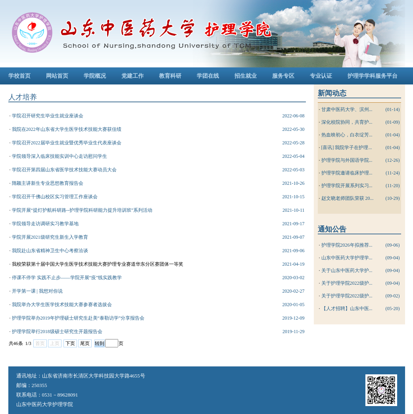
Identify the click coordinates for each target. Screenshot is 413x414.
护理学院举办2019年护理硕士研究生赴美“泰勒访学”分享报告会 (78, 318)
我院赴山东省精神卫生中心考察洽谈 (50, 250)
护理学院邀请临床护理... (347, 173)
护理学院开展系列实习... (347, 185)
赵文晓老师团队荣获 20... (347, 198)
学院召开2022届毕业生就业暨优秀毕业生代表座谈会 (66, 143)
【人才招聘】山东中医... (347, 308)
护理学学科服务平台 (373, 76)
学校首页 (19, 76)
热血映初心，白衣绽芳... (347, 135)
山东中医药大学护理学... (347, 258)
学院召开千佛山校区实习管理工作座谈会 (55, 196)
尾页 (85, 343)
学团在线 (208, 76)
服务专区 (283, 76)
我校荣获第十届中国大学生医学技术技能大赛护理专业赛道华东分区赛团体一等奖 (97, 264)
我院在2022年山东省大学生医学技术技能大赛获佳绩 (66, 129)
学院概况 (95, 76)
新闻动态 (332, 93)
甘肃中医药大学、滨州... (347, 109)
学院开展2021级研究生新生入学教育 (50, 237)
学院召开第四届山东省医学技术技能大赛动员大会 (64, 169)
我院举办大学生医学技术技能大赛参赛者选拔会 (62, 304)
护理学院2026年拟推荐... (347, 245)
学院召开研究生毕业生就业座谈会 (47, 116)
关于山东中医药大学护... (347, 270)
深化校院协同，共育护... (347, 122)
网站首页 (57, 76)
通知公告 (332, 229)
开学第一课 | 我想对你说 (37, 291)
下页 (70, 343)
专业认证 (321, 76)
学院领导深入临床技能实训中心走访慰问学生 (59, 156)
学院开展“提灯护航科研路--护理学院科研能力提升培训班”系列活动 (82, 210)
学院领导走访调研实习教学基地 (45, 223)
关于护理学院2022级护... (347, 283)
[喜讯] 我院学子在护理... (346, 147)
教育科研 (170, 76)
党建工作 (132, 76)
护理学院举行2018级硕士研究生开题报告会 (57, 331)
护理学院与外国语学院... (347, 160)
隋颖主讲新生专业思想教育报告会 (47, 183)
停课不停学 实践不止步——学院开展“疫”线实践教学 (67, 277)
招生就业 (245, 76)
